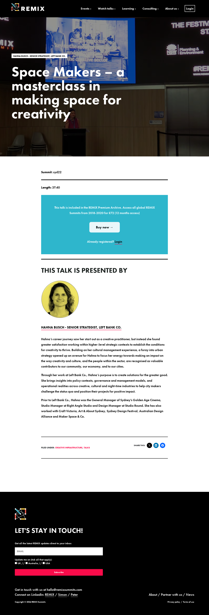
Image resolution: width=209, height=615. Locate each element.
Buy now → (104, 227)
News (190, 594)
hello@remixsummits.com (64, 590)
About (153, 594)
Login (190, 8)
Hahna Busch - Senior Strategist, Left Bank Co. (39, 56)
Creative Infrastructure (68, 447)
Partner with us (171, 594)
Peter (74, 594)
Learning (128, 8)
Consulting (150, 8)
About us (171, 8)
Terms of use (188, 602)
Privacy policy (174, 602)
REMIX (49, 594)
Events (85, 8)
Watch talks (106, 8)
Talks (87, 447)
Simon (62, 594)
